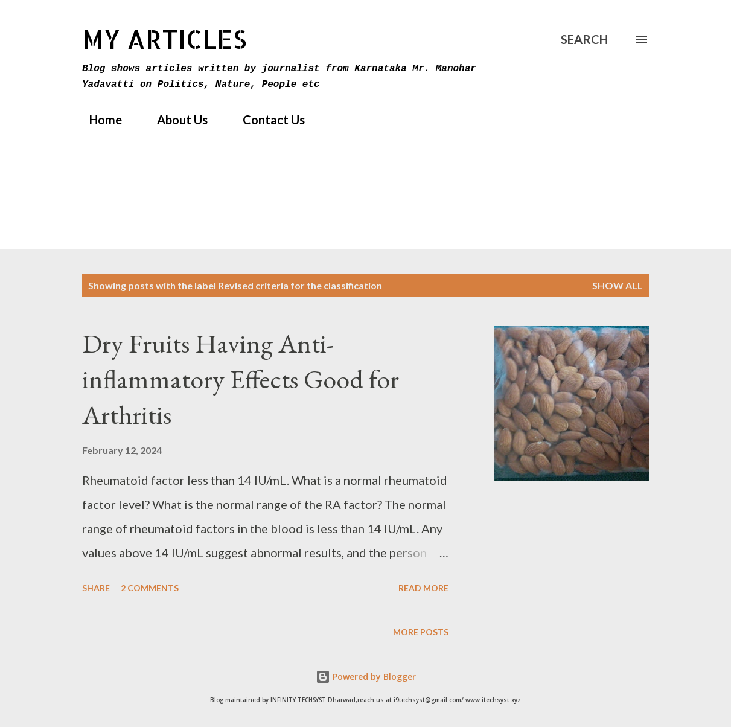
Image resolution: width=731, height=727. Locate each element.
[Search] (584, 39)
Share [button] (96, 588)
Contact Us (266, 119)
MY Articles (164, 39)
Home (98, 119)
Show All (617, 285)
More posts (420, 632)
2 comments (150, 588)
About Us (175, 119)
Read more (423, 588)
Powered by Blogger (366, 676)
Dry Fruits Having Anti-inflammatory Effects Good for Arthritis (240, 378)
